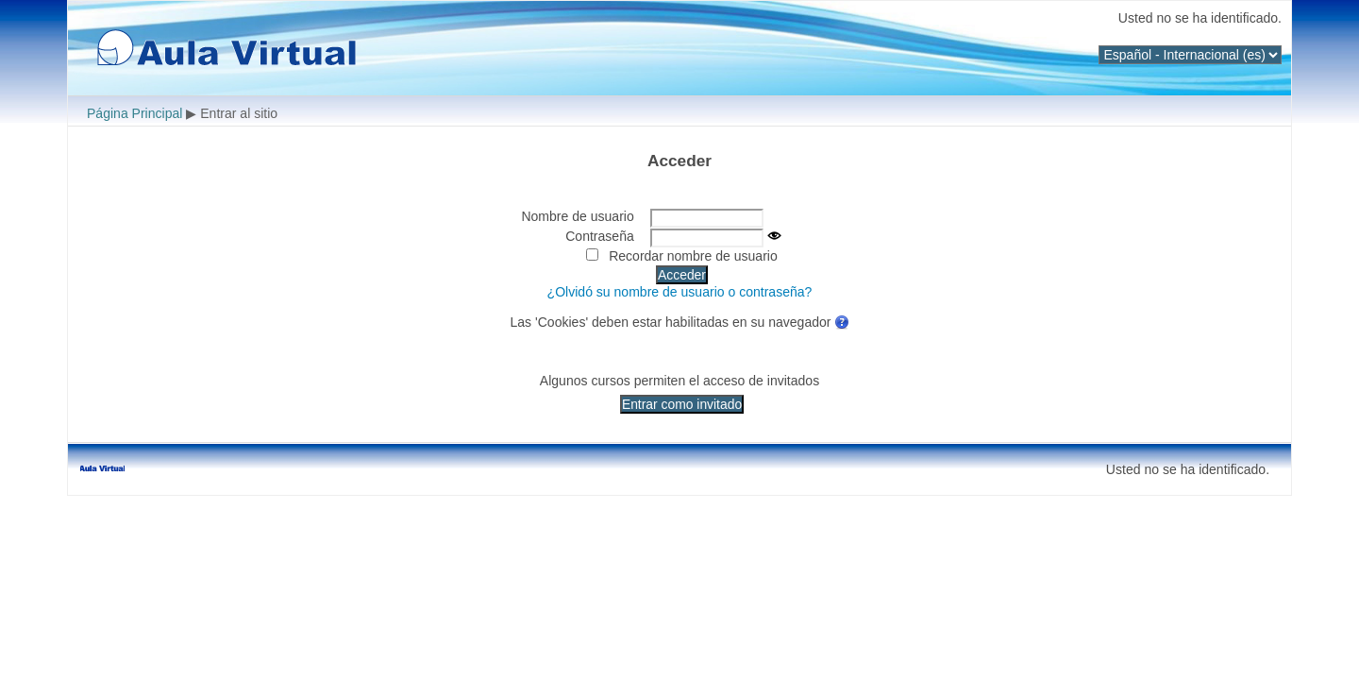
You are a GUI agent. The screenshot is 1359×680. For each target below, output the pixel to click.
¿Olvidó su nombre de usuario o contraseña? (680, 291)
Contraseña (599, 236)
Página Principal (134, 113)
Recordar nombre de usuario (693, 256)
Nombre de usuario (577, 216)
